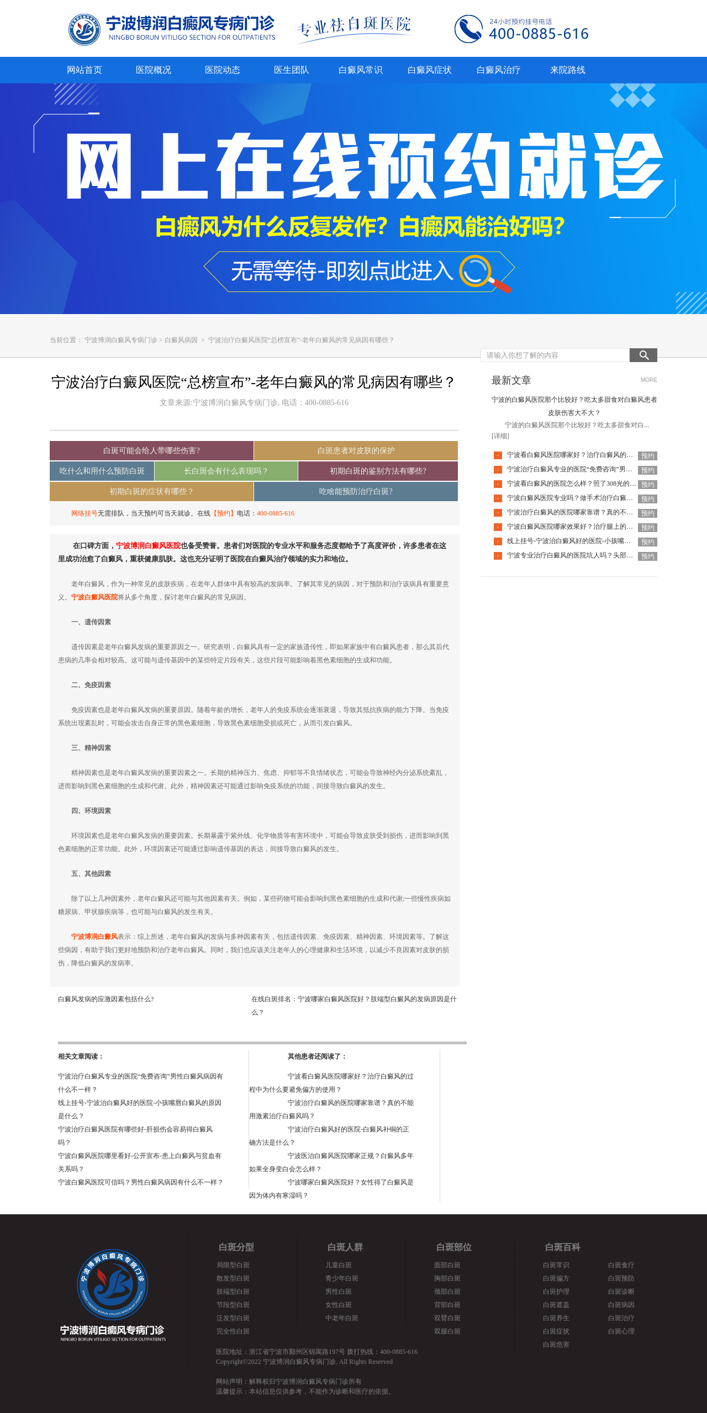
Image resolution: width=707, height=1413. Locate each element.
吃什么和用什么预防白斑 (102, 471)
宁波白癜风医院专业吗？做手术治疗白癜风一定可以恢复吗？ (596, 498)
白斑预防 (621, 1278)
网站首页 (84, 70)
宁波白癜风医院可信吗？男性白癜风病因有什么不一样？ (141, 1182)
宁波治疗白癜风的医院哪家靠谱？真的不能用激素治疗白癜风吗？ (603, 512)
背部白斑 (447, 1305)
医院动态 (222, 70)
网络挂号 (84, 513)
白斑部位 (454, 1247)
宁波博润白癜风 (94, 937)
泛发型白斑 (233, 1318)
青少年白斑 (341, 1278)
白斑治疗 (621, 1318)
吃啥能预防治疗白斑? (355, 491)
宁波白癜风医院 (94, 597)
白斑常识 (556, 1265)
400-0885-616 (275, 513)
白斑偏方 (556, 1278)
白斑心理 (621, 1331)
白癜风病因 (181, 340)
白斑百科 (563, 1247)
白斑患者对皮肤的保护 (356, 451)
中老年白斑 (341, 1318)
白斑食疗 (621, 1265)
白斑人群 (345, 1247)
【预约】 (223, 513)
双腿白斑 (447, 1331)
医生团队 (291, 70)
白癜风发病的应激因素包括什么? (106, 999)
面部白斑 (447, 1265)
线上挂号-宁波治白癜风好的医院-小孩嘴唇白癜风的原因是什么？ (602, 541)
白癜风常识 (361, 70)
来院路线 (567, 70)
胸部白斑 (447, 1278)
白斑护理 (556, 1291)
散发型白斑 (233, 1278)
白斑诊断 (621, 1291)
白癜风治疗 (499, 70)
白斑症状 (556, 1331)
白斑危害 (556, 1344)
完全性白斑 (233, 1331)
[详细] (500, 436)
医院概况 (153, 70)
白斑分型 (236, 1247)
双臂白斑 (447, 1318)
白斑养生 (556, 1318)
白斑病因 (621, 1305)
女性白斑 (338, 1305)
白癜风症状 (430, 70)
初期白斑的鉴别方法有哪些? (378, 471)
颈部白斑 (447, 1291)
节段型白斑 (233, 1305)
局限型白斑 (233, 1265)
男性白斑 (338, 1291)
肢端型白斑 (233, 1291)
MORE (649, 380)
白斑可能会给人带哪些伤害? (151, 451)
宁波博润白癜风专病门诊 (121, 340)
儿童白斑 (338, 1265)
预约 (648, 456)
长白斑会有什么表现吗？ (226, 471)
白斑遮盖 (556, 1305)
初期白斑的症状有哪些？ (151, 491)
